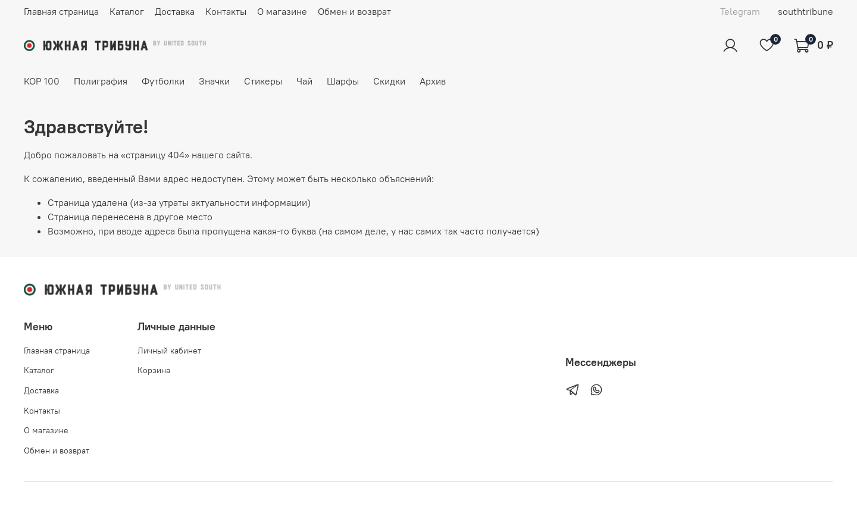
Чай (304, 81)
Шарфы (343, 81)
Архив (433, 81)
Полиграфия (100, 81)
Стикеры (263, 81)
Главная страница (61, 11)
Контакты (225, 11)
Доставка (175, 11)
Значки (214, 81)
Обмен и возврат (354, 11)
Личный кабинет (169, 350)
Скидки (389, 81)
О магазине (282, 11)
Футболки (163, 81)
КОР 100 (42, 81)
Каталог (127, 11)
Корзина (153, 370)
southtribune (805, 11)
